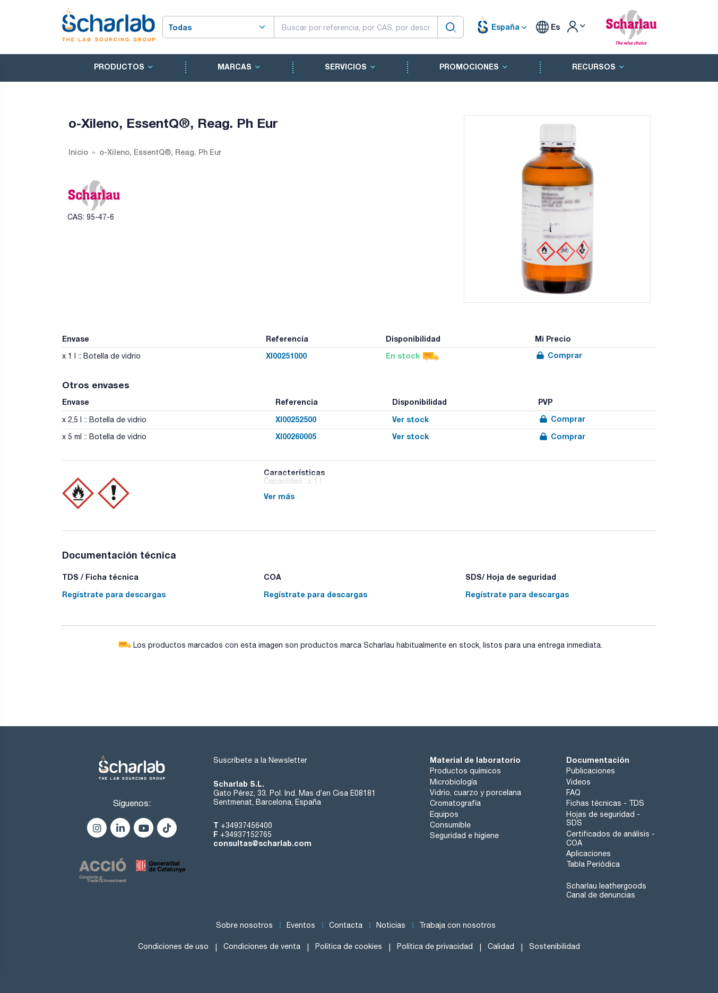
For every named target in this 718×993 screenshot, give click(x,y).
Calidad (501, 946)
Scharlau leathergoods (606, 886)
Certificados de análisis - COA (610, 838)
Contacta (345, 925)
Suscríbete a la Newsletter (260, 760)
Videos (578, 782)
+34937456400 (246, 825)
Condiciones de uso (173, 946)
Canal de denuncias (600, 895)
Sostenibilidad (554, 946)
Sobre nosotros (244, 925)
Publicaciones (590, 770)
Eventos (301, 925)
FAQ (573, 792)
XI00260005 (295, 436)
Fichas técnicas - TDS (605, 803)
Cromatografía (455, 803)
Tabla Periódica (593, 864)
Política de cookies (348, 946)
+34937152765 (246, 834)
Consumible (450, 825)
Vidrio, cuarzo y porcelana (475, 792)
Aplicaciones (588, 853)
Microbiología (453, 782)
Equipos (444, 814)
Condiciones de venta (261, 946)
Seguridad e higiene (464, 835)
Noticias (390, 925)
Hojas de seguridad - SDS (603, 819)
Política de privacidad (435, 946)
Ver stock (410, 419)
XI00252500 (295, 419)
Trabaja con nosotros (457, 925)
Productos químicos (465, 770)
